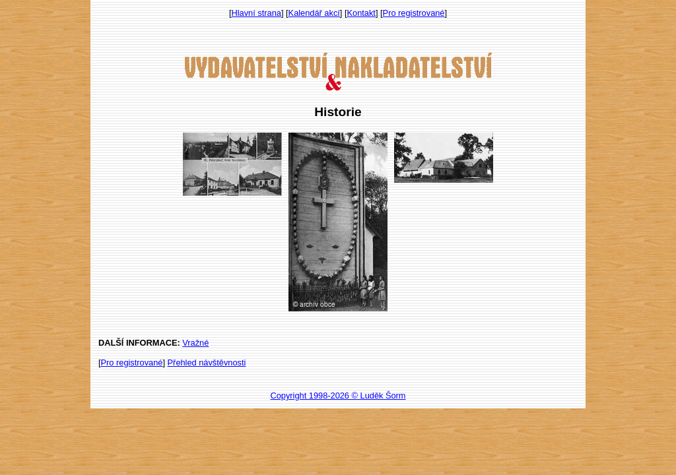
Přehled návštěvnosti (207, 362)
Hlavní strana (256, 13)
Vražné (195, 343)
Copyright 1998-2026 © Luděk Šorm (337, 395)
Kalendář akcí (314, 13)
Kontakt (361, 13)
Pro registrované (414, 13)
